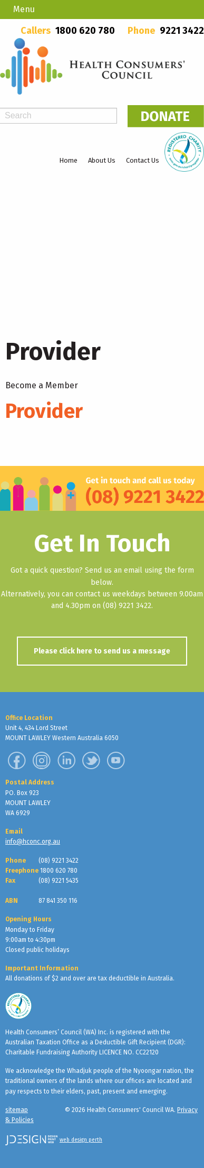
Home (68, 160)
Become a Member (41, 385)
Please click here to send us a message (102, 651)
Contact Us (142, 160)
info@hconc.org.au (32, 841)
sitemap (16, 1110)
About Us (101, 160)
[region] (102, 243)
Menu (24, 9)
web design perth (81, 1140)
